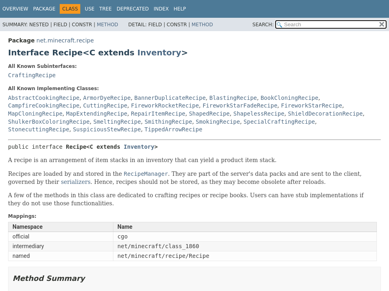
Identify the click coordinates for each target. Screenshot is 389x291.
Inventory (159, 52)
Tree (105, 9)
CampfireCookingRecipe (43, 105)
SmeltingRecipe (117, 121)
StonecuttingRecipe (38, 129)
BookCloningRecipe (289, 98)
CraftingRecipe (32, 75)
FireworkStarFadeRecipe (240, 105)
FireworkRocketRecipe (165, 105)
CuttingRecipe (105, 105)
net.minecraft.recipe (65, 40)
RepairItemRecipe (158, 113)
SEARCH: (263, 24)
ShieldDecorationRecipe (325, 113)
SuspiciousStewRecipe (107, 129)
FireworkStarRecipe (311, 105)
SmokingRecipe (218, 121)
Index (161, 9)
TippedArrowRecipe (173, 129)
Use (89, 9)
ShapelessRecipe (258, 113)
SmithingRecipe (168, 121)
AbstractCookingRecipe (43, 98)
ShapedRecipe (209, 113)
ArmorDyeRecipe (107, 98)
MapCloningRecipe (35, 113)
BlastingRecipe (233, 98)
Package (44, 9)
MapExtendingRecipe (97, 113)
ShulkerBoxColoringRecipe (49, 121)
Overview (15, 9)
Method (107, 24)
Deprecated (133, 9)
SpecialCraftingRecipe (279, 121)
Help (180, 9)
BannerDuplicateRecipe (170, 98)
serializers (75, 182)
